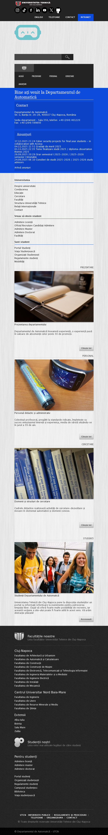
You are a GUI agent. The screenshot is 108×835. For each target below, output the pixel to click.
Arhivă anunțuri (22, 168)
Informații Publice (39, 815)
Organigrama (55, 818)
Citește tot (86, 348)
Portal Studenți (22, 248)
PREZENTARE (36, 76)
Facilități (18, 236)
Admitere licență (23, 761)
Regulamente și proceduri (70, 815)
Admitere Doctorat (24, 232)
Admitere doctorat (24, 769)
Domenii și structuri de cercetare (32, 502)
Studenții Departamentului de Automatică (36, 596)
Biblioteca (19, 792)
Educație (18, 193)
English (39, 17)
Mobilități (19, 262)
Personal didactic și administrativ (32, 413)
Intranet (86, 17)
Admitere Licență (23, 222)
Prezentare (87, 268)
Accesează (86, 619)
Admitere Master (23, 229)
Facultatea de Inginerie (26, 697)
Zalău (17, 731)
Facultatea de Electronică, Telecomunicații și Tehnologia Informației (50, 671)
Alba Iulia (19, 720)
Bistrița (18, 724)
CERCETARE (69, 76)
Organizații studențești (26, 780)
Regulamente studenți (26, 258)
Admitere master (23, 765)
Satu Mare (19, 728)
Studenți (88, 539)
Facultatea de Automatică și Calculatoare (36, 659)
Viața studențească (24, 795)
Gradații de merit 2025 (48, 147)
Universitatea (22, 180)
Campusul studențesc (25, 788)
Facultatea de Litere (25, 701)
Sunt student (22, 242)
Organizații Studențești (26, 255)
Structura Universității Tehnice (30, 203)
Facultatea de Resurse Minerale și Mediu (36, 705)
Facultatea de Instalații (26, 682)
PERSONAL (53, 76)
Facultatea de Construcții (27, 663)
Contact (70, 17)
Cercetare (19, 196)
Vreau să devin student (27, 216)
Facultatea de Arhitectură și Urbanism (34, 656)
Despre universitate (25, 186)
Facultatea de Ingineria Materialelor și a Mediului (40, 675)
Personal (88, 356)
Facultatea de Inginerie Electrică (31, 678)
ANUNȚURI (22, 83)
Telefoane (54, 17)
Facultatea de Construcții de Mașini (33, 667)
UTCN (23, 815)
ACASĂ (21, 76)
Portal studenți (22, 777)
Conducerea (21, 190)
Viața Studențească (24, 251)
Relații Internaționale (25, 207)
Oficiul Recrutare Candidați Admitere (34, 226)
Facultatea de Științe (25, 708)
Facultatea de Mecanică (27, 686)
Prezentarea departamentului (30, 325)
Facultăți (18, 200)
